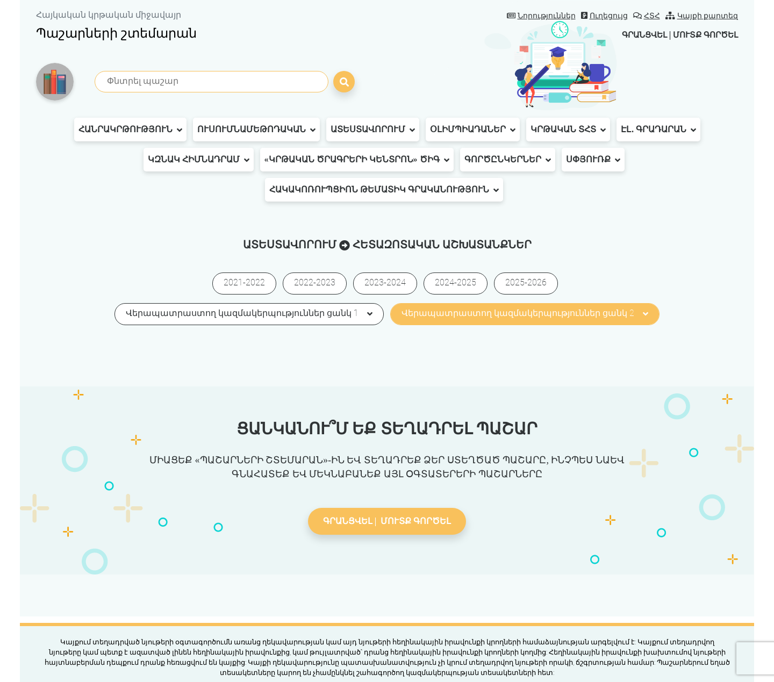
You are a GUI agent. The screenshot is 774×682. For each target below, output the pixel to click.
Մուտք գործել (703, 34)
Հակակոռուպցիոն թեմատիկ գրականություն (384, 190)
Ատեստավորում (373, 129)
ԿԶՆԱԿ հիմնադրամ (198, 159)
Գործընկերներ (507, 159)
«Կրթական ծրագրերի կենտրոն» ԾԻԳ (356, 159)
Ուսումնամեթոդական (256, 129)
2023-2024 (385, 282)
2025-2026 (526, 282)
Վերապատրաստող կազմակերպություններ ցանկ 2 (525, 313)
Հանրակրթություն (130, 129)
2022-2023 (314, 282)
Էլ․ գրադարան (658, 129)
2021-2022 (244, 282)
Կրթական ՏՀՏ (568, 129)
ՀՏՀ (646, 16)
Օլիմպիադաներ (472, 129)
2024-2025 (455, 282)
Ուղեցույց (604, 16)
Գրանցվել (636, 34)
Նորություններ (541, 16)
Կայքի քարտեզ (702, 16)
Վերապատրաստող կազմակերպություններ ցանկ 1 (249, 313)
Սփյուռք (593, 159)
